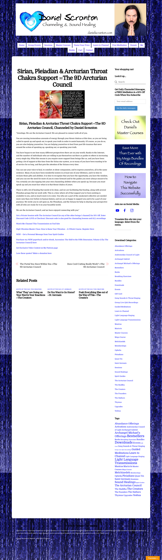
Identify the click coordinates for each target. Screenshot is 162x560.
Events (117, 289)
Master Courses (63, 45)
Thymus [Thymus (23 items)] (119, 495)
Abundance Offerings (123, 246)
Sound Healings (121, 372)
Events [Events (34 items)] (137, 442)
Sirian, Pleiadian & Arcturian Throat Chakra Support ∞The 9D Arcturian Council (62, 78)
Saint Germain (121, 363)
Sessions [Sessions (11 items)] (134, 479)
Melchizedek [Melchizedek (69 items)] (122, 472)
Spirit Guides (120, 376)
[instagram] (132, 210)
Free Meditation (119, 45)
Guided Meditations (123, 307)
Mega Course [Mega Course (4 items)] (127, 469)
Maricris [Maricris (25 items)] (128, 466)
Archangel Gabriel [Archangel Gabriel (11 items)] (130, 430)
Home (22, 45)
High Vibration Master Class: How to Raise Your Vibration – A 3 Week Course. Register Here (55, 229)
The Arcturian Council (124, 381)
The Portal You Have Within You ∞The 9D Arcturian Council (38, 265)
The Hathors (120, 398)
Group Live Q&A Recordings (126, 302)
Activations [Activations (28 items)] (120, 427)
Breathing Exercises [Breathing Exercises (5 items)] (128, 439)
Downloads (119, 285)
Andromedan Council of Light (127, 255)
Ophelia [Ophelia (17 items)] (118, 476)
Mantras (118, 324)
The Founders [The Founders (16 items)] (121, 492)
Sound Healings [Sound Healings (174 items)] (125, 482)
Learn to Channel (101, 45)
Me (141, 45)
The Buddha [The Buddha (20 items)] (121, 489)
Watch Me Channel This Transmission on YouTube (38, 224)
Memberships (120, 346)
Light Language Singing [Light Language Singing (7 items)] (135, 456)
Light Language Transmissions (128, 320)
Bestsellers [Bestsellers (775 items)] (135, 436)
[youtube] (118, 210)
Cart (80, 50)
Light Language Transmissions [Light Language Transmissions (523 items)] (126, 461)
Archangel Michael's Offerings (127, 263)
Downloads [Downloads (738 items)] (124, 442)
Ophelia (118, 350)
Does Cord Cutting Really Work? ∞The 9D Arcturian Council (86, 265)
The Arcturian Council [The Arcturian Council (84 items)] (128, 485)
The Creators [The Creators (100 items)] (135, 488)
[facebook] (125, 210)
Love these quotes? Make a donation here (34, 253)
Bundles (118, 281)
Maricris (118, 328)
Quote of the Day (23, 289)
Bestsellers (119, 268)
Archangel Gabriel (122, 259)
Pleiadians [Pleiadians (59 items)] (128, 475)
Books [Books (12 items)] (117, 439)
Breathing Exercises (123, 276)
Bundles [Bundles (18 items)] (140, 439)
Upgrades (119, 407)
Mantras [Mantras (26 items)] (119, 466)
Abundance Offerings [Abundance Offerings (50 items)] (127, 423)
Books (72, 50)
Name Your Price (82, 45)
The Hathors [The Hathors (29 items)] (134, 492)
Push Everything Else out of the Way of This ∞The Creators (93, 295)
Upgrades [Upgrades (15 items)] (128, 495)
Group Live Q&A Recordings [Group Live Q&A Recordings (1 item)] (123, 449)
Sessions (48, 45)
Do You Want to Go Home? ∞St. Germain (61, 293)
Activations (119, 250)
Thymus (118, 402)
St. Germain (66, 289)
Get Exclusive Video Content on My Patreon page (37, 248)
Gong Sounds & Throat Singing (127, 298)
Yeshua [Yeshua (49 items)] (137, 495)
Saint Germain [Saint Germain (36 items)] (122, 479)
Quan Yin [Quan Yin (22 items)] (139, 476)
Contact (89, 50)
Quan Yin (118, 359)
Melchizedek (120, 342)
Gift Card (118, 294)
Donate (133, 45)
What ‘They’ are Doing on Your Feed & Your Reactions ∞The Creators (30, 295)
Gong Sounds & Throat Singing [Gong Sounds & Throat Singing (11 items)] (131, 446)
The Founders (120, 394)
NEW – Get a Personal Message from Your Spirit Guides (40, 234)
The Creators (36, 289)
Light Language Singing (125, 315)
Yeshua (118, 411)
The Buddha (120, 385)
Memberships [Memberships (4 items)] (135, 473)
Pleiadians (119, 354)
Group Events (34, 45)
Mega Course (120, 337)
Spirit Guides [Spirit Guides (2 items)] (140, 482)
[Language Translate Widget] (123, 229)
